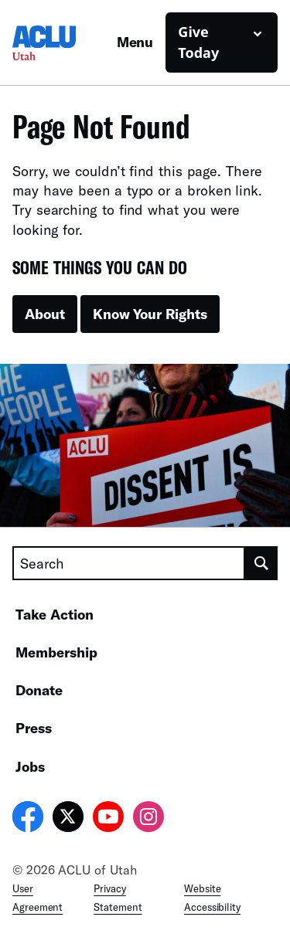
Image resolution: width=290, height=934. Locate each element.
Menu (135, 41)
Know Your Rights (150, 313)
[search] (261, 563)
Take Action (54, 614)
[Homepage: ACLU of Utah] (64, 42)
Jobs (30, 766)
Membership (56, 652)
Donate (39, 689)
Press (33, 727)
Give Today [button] (198, 42)
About (45, 313)
